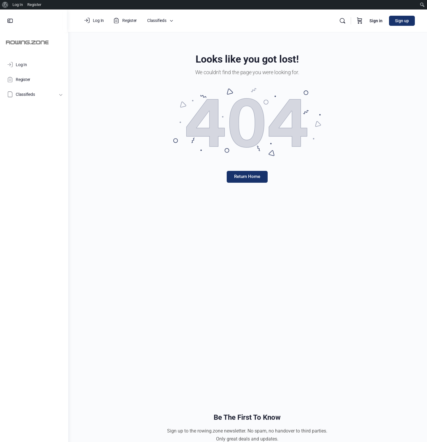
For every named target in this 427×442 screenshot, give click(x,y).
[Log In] (34, 64)
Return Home (248, 176)
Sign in (375, 20)
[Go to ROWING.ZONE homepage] (27, 42)
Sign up (402, 20)
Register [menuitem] (34, 4)
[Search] (342, 20)
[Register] (34, 79)
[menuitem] (5, 4)
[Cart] (359, 20)
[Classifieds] (34, 94)
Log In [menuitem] (17, 4)
